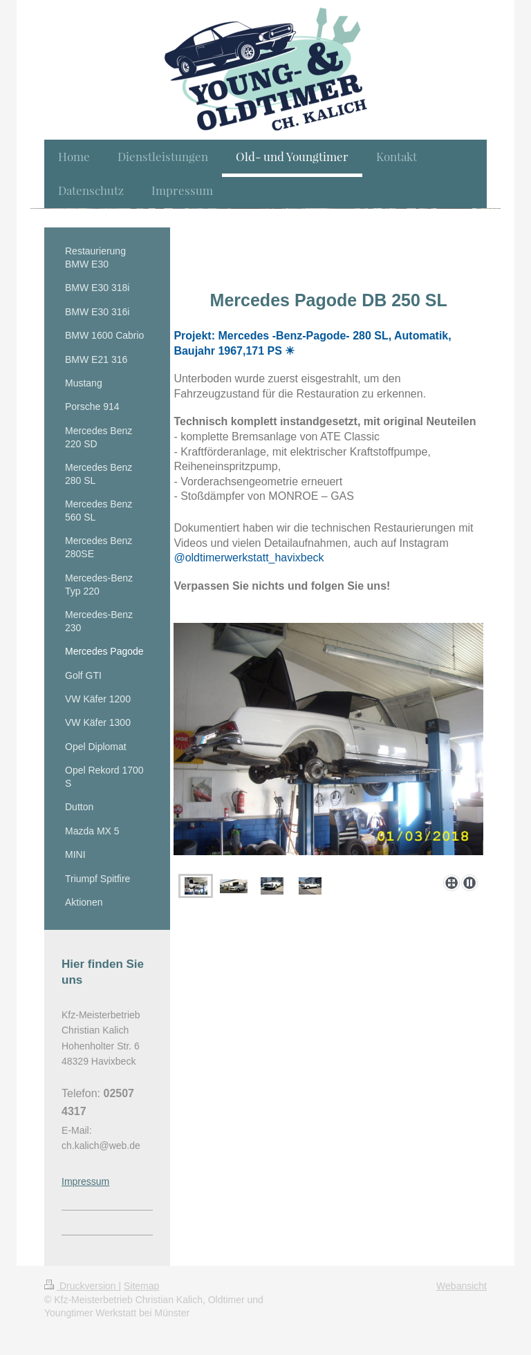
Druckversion (81, 1285)
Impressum (85, 1181)
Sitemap (141, 1285)
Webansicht (461, 1285)
